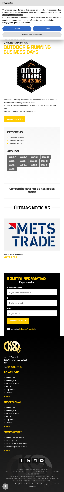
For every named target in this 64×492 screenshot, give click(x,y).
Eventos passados (17, 140)
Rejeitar (17, 29)
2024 (34, 157)
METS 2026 (10, 257)
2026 (12, 157)
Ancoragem (11, 380)
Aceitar (47, 29)
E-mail (9, 298)
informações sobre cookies (12, 15)
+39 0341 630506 (14, 367)
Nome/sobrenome (14, 287)
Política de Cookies (25, 484)
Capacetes (10, 389)
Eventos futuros (16, 143)
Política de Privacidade (27, 329)
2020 (33, 161)
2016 (34, 165)
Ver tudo (9, 396)
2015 (44, 165)
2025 (23, 157)
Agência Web (32, 486)
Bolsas (9, 386)
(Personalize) (35, 484)
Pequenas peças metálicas (16, 446)
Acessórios (10, 377)
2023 (45, 157)
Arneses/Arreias (12, 383)
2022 (12, 161)
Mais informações (15, 119)
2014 (12, 169)
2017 (23, 165)
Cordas (9, 392)
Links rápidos (11, 440)
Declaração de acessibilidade (50, 484)
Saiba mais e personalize (32, 35)
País (9, 308)
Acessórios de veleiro (15, 437)
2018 (12, 165)
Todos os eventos (17, 137)
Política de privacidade (11, 484)
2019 (44, 161)
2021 (23, 161)
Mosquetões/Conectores (16, 443)
